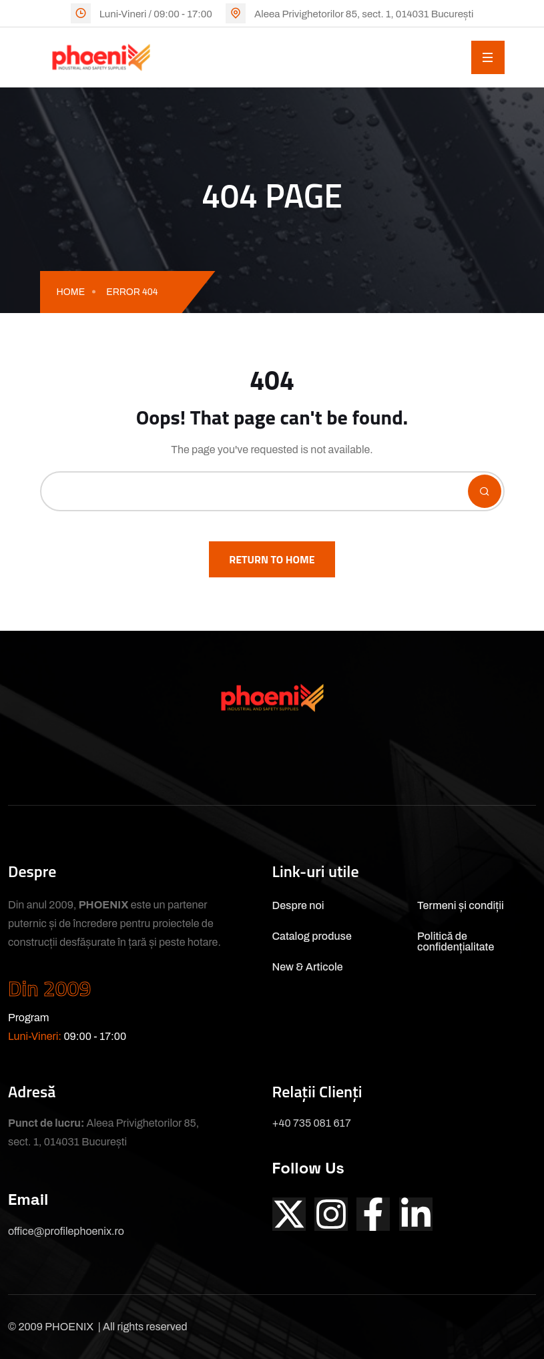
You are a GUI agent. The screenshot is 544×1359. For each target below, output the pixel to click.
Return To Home (271, 559)
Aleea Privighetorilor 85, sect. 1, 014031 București (363, 14)
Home (71, 292)
